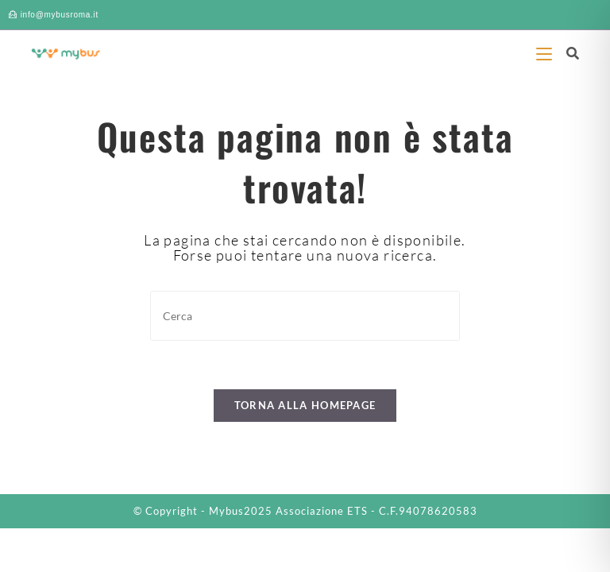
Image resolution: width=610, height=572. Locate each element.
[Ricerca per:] (566, 52)
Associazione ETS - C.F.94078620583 (376, 510)
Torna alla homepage (305, 405)
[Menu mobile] (545, 52)
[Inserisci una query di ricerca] (305, 316)
